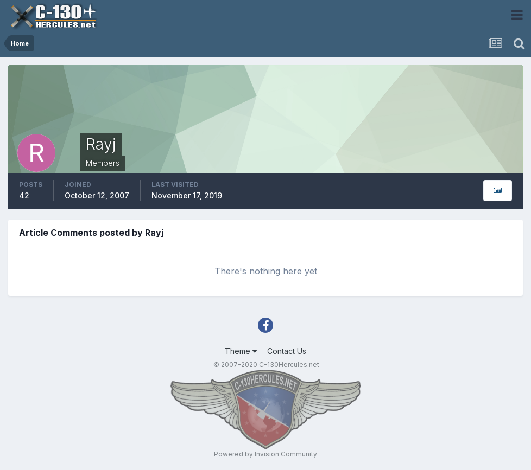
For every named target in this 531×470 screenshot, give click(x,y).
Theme (241, 351)
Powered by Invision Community (265, 454)
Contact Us (286, 351)
